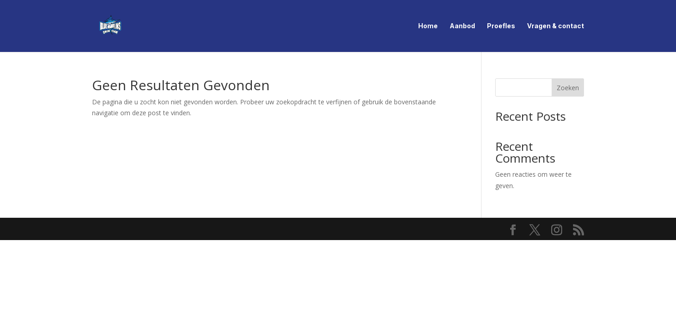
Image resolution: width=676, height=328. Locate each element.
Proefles (501, 26)
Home (428, 26)
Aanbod (462, 26)
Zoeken (568, 87)
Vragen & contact (555, 26)
